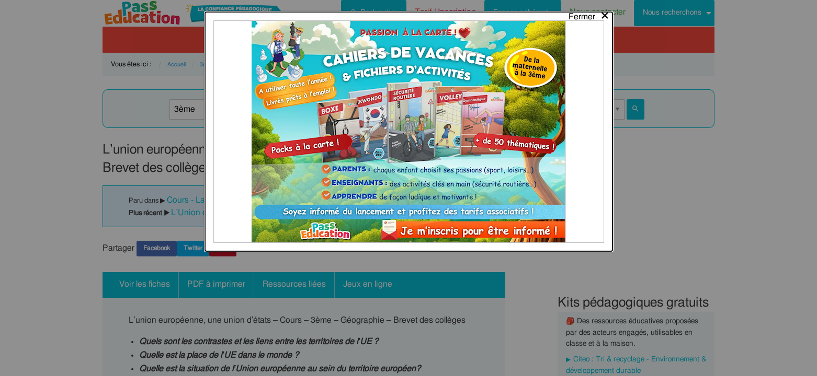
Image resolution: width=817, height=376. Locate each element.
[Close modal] (589, 14)
